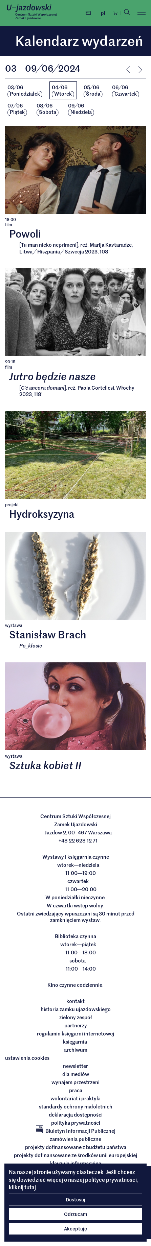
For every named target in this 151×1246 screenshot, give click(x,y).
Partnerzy (75, 1025)
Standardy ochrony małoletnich (75, 1106)
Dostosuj (75, 1199)
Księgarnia (75, 1042)
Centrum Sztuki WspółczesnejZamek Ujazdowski (36, 16)
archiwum (75, 1050)
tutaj (30, 1187)
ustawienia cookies (27, 1058)
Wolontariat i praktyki (75, 1098)
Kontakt (75, 1001)
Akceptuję (75, 1228)
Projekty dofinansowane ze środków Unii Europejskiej (75, 1155)
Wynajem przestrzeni (75, 1082)
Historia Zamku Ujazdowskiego (76, 1009)
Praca (75, 1090)
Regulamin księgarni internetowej (75, 1033)
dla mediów (75, 1074)
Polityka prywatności (75, 1123)
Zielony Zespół (75, 1017)
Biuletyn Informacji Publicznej (75, 1131)
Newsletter (75, 1066)
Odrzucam (75, 1214)
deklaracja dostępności (76, 1114)
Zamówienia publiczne (75, 1139)
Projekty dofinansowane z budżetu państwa (75, 1147)
